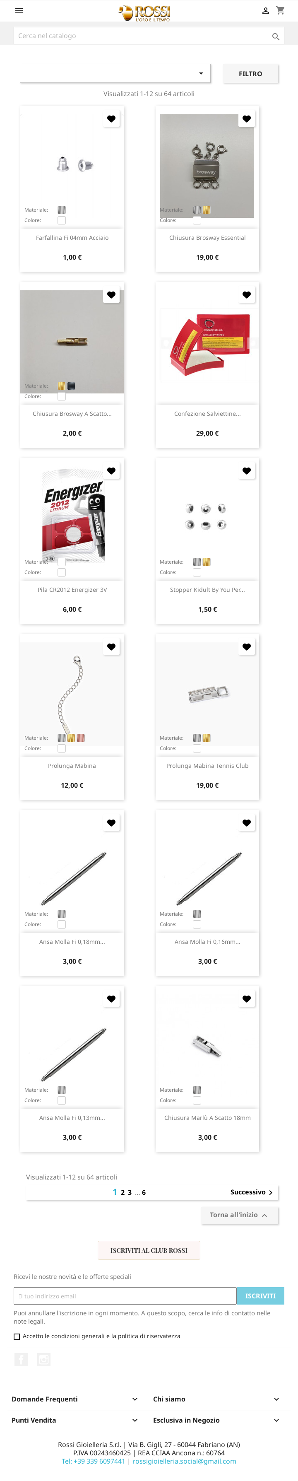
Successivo (253, 1193)
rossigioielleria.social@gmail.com (184, 1461)
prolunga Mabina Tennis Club (207, 765)
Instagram (43, 1359)
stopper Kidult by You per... (207, 589)
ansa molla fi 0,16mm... (207, 942)
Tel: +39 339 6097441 (93, 1461)
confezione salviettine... (207, 413)
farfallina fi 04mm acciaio (72, 237)
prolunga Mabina (72, 765)
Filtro (250, 73)
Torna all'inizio (239, 1215)
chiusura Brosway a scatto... (72, 413)
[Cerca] (149, 35)
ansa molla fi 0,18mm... (72, 942)
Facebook (21, 1359)
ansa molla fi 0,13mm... (72, 1118)
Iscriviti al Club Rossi (149, 1250)
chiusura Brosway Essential (207, 237)
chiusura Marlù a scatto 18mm (207, 1118)
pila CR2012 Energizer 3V (72, 589)
